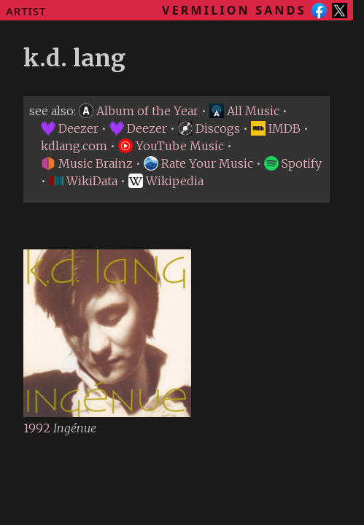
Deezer (69, 128)
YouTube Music (171, 146)
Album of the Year (138, 111)
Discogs (209, 128)
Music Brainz (87, 163)
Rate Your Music (198, 163)
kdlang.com (74, 146)
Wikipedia (166, 181)
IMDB (276, 128)
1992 (38, 428)
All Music (244, 111)
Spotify (293, 163)
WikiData (83, 181)
